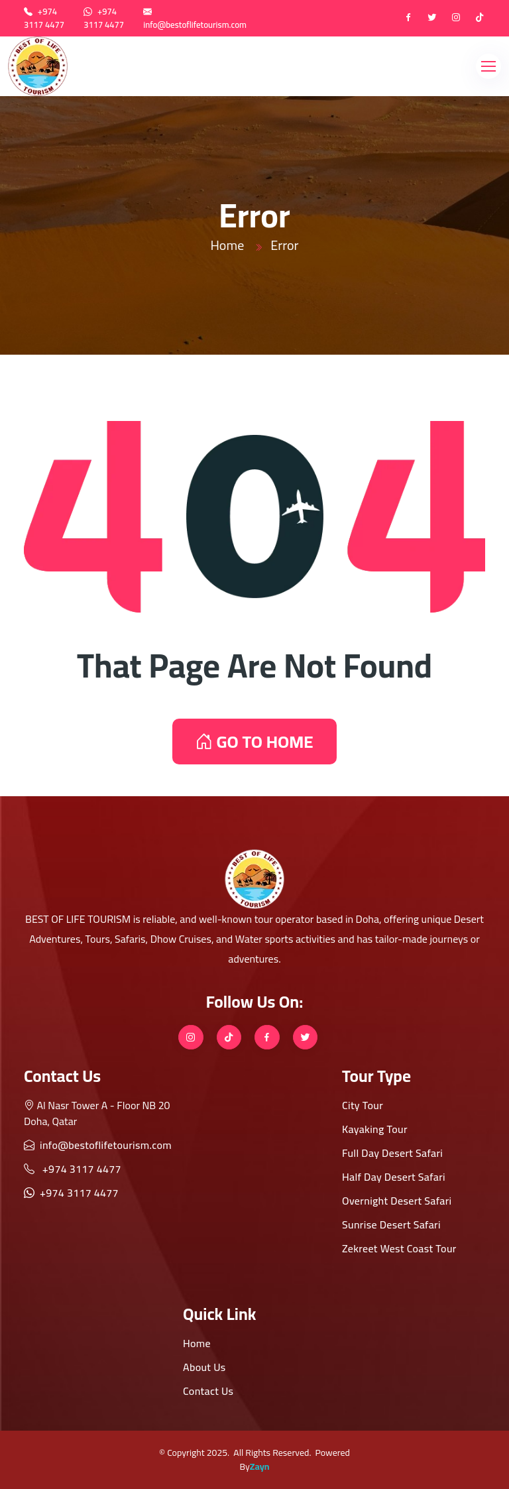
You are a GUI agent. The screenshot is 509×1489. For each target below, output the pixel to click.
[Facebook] (408, 19)
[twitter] (432, 19)
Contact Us (208, 1391)
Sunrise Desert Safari (391, 1224)
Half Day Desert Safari (393, 1177)
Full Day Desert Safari (392, 1153)
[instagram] (456, 19)
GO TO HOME (254, 741)
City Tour (362, 1105)
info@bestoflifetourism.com (195, 24)
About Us (204, 1367)
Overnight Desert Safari (397, 1201)
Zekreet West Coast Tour (399, 1248)
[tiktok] (480, 19)
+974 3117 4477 (44, 17)
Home (227, 245)
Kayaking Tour (375, 1129)
